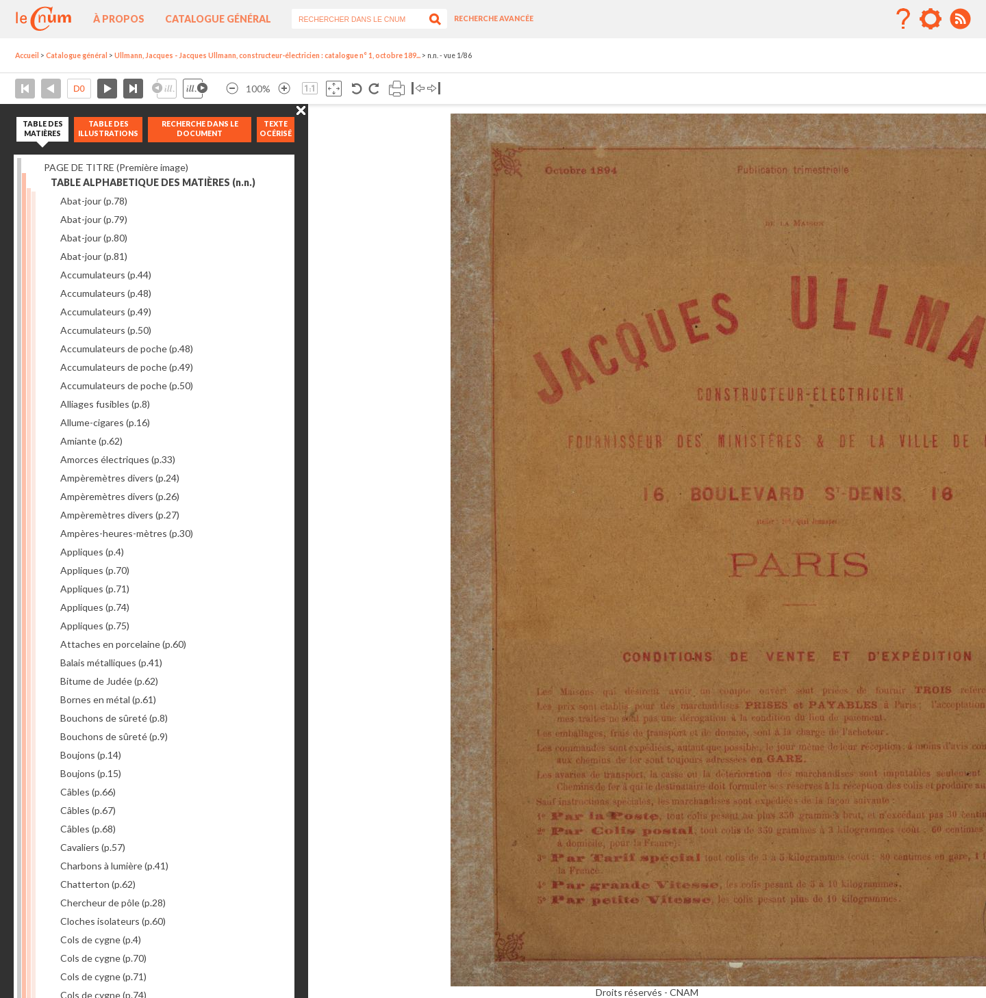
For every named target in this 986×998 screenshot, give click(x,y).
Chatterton (98, 884)
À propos (118, 19)
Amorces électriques (117, 459)
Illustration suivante (195, 89)
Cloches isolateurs (113, 921)
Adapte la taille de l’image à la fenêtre (334, 89)
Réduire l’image (232, 89)
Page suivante (107, 89)
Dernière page (133, 89)
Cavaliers (92, 847)
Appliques (92, 551)
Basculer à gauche (418, 89)
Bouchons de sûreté (114, 718)
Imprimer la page (397, 89)
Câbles (88, 792)
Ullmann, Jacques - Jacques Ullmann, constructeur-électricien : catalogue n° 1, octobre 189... (267, 55)
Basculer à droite (433, 89)
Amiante (91, 441)
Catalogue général (218, 19)
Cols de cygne (100, 939)
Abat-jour (93, 201)
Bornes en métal (108, 699)
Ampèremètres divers (119, 478)
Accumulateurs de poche (126, 348)
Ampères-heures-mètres (126, 533)
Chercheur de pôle (113, 902)
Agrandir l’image (284, 89)
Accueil (27, 55)
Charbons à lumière (114, 865)
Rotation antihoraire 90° (357, 89)
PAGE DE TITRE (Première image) (116, 167)
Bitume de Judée (109, 681)
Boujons (90, 755)
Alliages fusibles (105, 404)
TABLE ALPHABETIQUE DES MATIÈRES (153, 182)
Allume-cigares (105, 422)
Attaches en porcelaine (123, 644)
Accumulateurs (105, 274)
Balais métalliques (111, 662)
